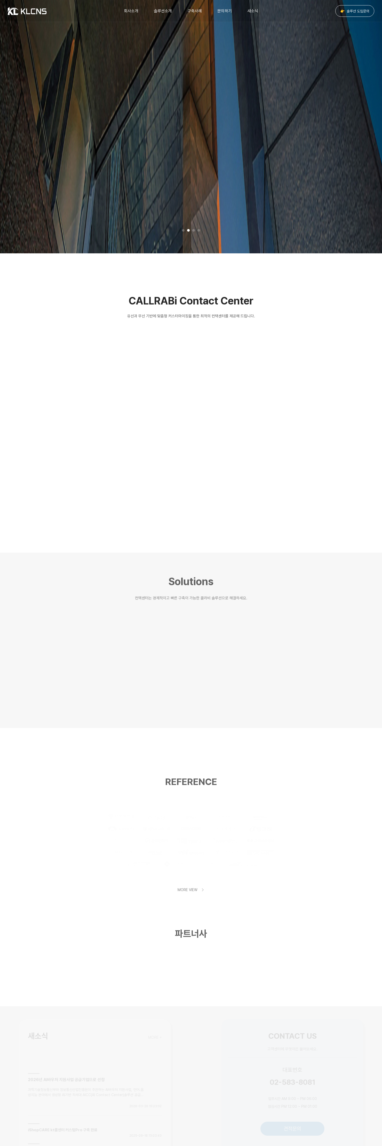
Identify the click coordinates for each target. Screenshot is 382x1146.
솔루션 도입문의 (354, 11)
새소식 (252, 11)
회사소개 (131, 11)
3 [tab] (193, 230)
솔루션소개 (163, 11)
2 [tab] (188, 230)
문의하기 (224, 11)
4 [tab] (198, 230)
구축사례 (194, 11)
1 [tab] (183, 230)
